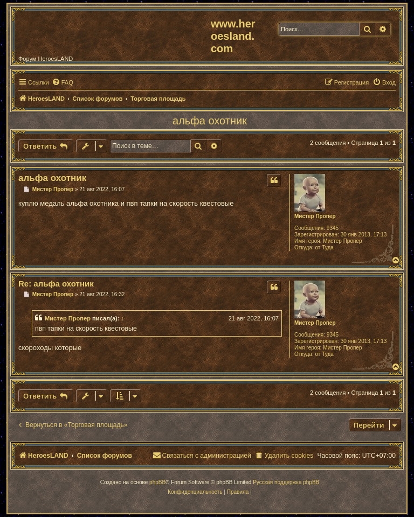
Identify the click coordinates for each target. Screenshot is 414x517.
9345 (333, 228)
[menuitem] (62, 82)
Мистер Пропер (315, 216)
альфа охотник (209, 121)
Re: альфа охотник (56, 283)
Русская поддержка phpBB (286, 482)
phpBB (157, 482)
